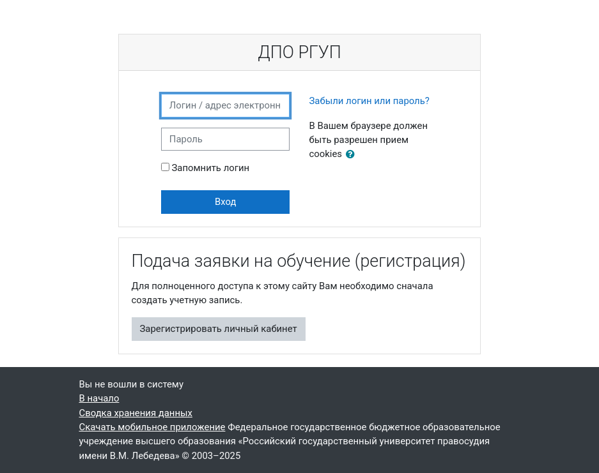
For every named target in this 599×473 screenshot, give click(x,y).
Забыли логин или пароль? (369, 101)
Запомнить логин (211, 168)
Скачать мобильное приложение (152, 427)
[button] (353, 154)
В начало (99, 398)
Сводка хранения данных (135, 413)
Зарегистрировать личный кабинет (218, 328)
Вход (225, 201)
